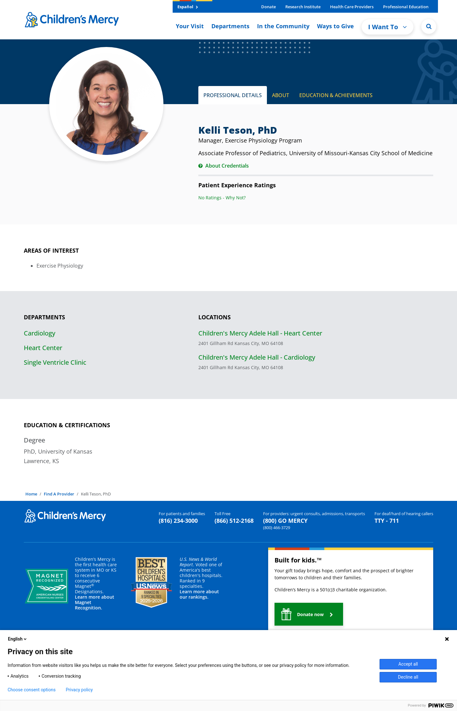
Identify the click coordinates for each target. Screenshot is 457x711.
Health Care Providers (352, 7)
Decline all (408, 677)
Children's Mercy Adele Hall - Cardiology (256, 357)
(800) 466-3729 (276, 527)
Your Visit (190, 26)
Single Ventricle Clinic (55, 362)
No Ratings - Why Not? (222, 198)
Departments (230, 26)
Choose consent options (32, 689)
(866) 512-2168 (234, 520)
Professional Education (405, 7)
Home (31, 494)
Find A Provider (59, 494)
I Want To (387, 27)
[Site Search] (428, 26)
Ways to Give (335, 26)
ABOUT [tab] (280, 95)
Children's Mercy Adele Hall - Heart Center (260, 333)
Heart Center (43, 347)
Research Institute (303, 7)
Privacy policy (79, 689)
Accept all (408, 664)
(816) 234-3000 (178, 520)
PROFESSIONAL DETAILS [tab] (232, 95)
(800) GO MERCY (285, 520)
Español (187, 7)
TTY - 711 (386, 520)
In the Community (283, 26)
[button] (309, 614)
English (18, 638)
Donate (268, 7)
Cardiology (39, 333)
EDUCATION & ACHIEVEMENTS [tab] (336, 95)
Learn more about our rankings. (199, 594)
